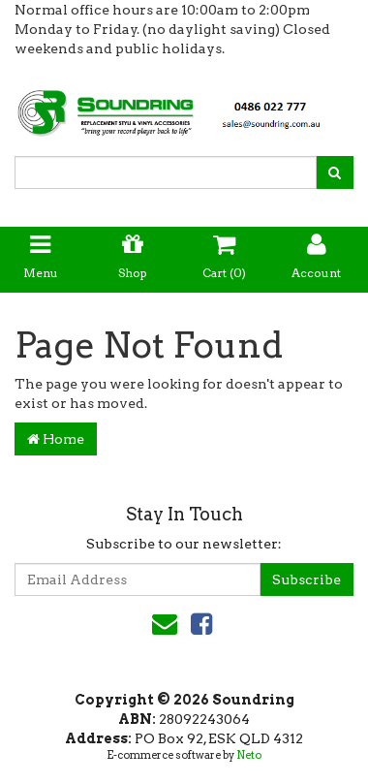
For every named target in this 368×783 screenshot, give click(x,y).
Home (55, 439)
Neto (248, 755)
